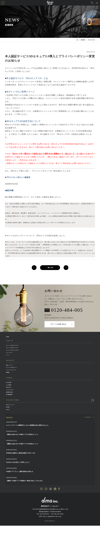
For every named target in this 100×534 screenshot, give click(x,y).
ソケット (9, 357)
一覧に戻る (50, 267)
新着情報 (82, 39)
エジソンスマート (11, 354)
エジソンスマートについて (14, 373)
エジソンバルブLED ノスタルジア (17, 351)
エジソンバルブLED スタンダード (17, 346)
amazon (9, 417)
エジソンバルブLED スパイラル (16, 348)
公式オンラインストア (13, 412)
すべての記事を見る (84, 426)
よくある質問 (10, 390)
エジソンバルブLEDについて (15, 370)
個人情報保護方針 (11, 401)
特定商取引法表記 (11, 398)
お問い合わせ (10, 392)
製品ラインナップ (11, 368)
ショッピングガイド (12, 395)
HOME (8, 337)
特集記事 (9, 376)
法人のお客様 (10, 387)
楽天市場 (9, 414)
